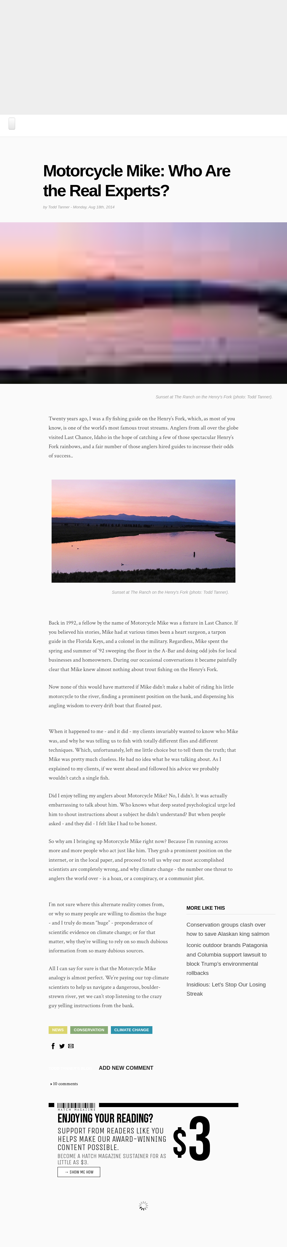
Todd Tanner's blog (70, 1068)
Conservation (89, 1030)
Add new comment (126, 1068)
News (58, 1030)
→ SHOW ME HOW (78, 1171)
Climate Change (131, 1030)
